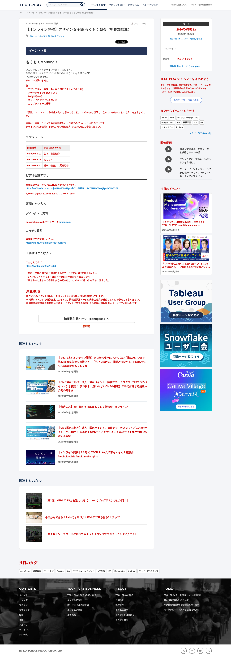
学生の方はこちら (179, 5)
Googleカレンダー (179, 39)
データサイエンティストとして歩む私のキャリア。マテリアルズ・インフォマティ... (195, 172)
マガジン (23, 605)
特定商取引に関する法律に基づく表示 (181, 605)
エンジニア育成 (74, 610)
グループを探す (150, 5)
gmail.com (65, 222)
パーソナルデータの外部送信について (181, 610)
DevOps (60, 571)
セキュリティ (167, 127)
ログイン (195, 5)
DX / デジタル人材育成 (78, 605)
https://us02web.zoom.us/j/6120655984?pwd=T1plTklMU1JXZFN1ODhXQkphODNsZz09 (72, 188)
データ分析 (49, 571)
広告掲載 (71, 615)
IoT (178, 122)
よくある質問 (122, 610)
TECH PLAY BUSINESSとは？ (81, 595)
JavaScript (25, 571)
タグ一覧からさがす (201, 133)
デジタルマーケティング (188, 118)
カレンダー (24, 600)
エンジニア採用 (74, 600)
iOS (195, 122)
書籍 (21, 620)
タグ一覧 (23, 634)
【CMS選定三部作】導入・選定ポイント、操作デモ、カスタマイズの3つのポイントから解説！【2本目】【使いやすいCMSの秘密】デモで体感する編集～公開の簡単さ (102, 386)
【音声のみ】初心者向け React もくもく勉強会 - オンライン (93, 406)
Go (68, 571)
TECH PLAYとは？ (124, 595)
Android (132, 571)
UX (202, 122)
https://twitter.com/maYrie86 (41, 266)
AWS (172, 118)
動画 (21, 615)
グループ (23, 625)
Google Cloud (168, 122)
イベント (31, 13)
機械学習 (187, 122)
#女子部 (46, 36)
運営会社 (120, 605)
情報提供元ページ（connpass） (186, 66)
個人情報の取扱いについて (176, 600)
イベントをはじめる (125, 615)
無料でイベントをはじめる (186, 100)
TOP (21, 13)
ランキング (24, 629)
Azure (164, 118)
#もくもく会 (35, 36)
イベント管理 (122, 620)
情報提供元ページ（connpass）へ (86, 318)
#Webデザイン (58, 36)
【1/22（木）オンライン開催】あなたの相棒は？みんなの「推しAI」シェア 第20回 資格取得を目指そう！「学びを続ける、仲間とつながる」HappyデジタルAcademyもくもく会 (102, 361)
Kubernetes (119, 571)
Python (179, 127)
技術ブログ (24, 610)
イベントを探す (98, 5)
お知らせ (120, 600)
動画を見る (133, 5)
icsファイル (196, 39)
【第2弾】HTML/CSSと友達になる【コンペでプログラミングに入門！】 (87, 500)
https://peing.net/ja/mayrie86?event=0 (46, 242)
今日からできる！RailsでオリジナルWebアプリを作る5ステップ (82, 517)
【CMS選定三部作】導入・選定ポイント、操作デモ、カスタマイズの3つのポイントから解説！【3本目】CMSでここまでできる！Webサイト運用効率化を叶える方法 (102, 431)
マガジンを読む (116, 5)
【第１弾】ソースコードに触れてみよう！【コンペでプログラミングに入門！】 (91, 534)
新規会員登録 (206, 5)
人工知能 (101, 571)
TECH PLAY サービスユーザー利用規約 (182, 595)
